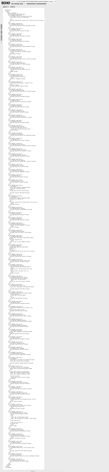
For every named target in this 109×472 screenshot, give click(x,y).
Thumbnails (1, 26)
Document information (41, 3)
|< (5, 6)
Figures (1, 32)
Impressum (33, 471)
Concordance (1, 37)
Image (21, 3)
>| (14, 6)
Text (12, 3)
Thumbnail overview (31, 3)
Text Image (16, 3)
